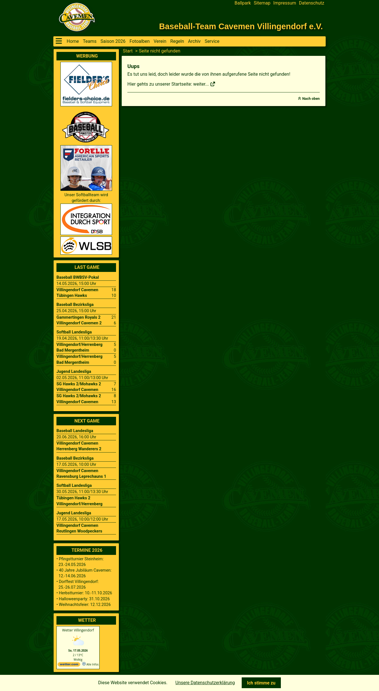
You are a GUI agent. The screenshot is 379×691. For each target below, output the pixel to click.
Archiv (194, 41)
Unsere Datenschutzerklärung (205, 682)
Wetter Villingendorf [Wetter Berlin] (78, 630)
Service (212, 41)
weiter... (204, 84)
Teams (89, 41)
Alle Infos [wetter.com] (90, 664)
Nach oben (311, 98)
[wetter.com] (69, 665)
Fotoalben (140, 41)
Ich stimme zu (261, 683)
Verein (159, 41)
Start (127, 51)
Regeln (177, 41)
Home (73, 41)
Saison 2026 (112, 41)
